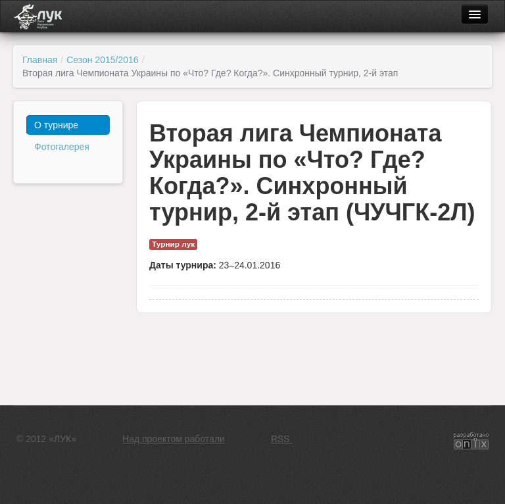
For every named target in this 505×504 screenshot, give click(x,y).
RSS (282, 439)
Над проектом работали (173, 439)
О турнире (56, 125)
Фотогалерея (61, 146)
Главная (39, 60)
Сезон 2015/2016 (102, 60)
